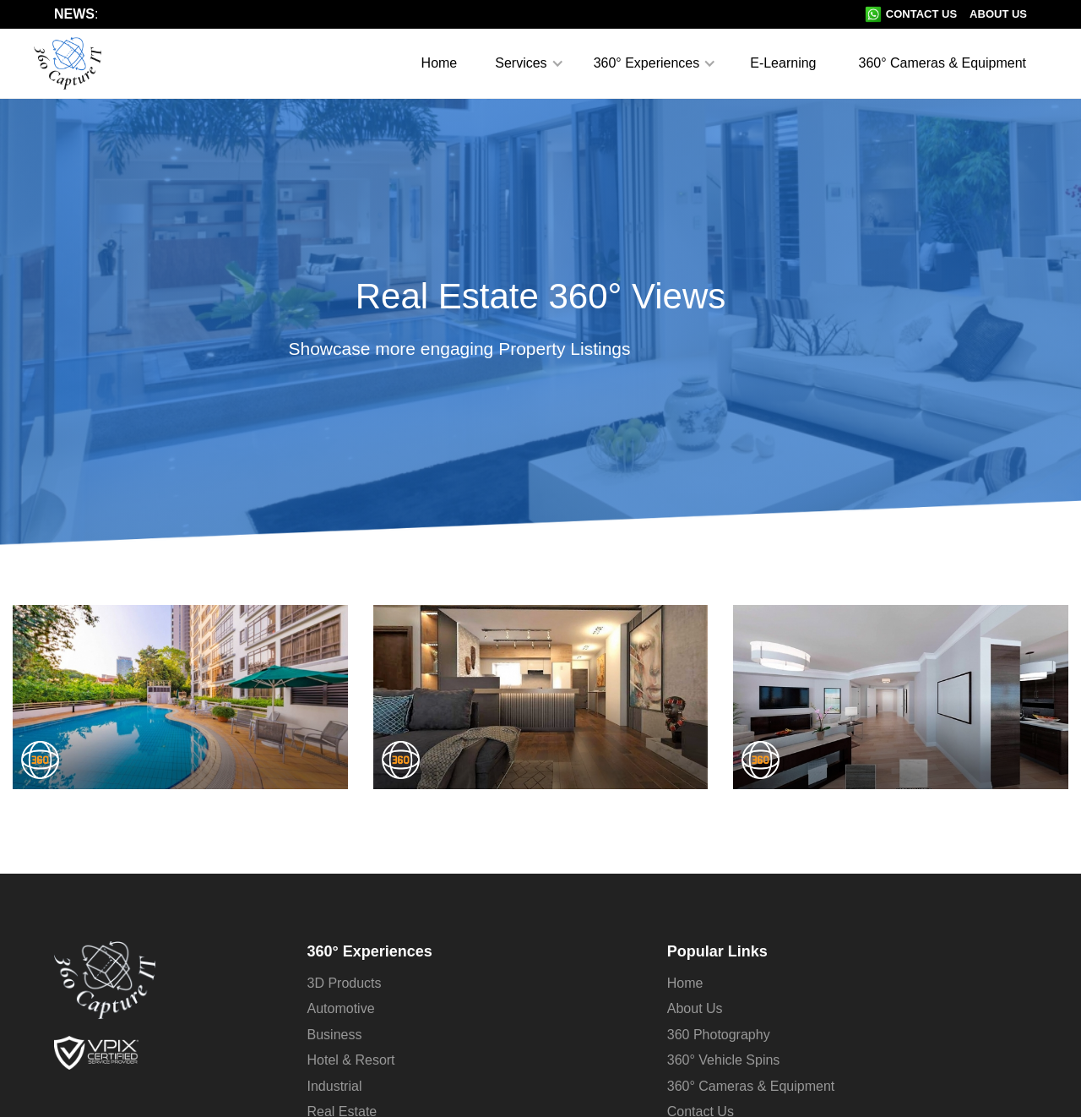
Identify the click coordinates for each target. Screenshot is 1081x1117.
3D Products (344, 983)
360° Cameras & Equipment (943, 63)
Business (334, 1034)
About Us (998, 14)
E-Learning (783, 63)
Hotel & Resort (351, 1060)
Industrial (334, 1086)
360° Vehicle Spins (723, 1060)
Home (439, 63)
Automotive (341, 1008)
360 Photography (718, 1034)
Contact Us (921, 14)
